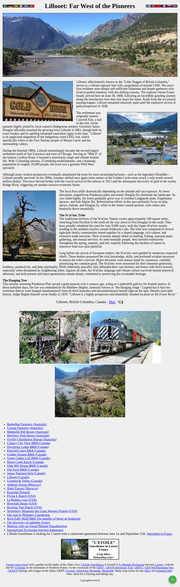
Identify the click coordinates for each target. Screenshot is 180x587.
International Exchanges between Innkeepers (35, 530)
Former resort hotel (17, 564)
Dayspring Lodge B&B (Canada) (28, 447)
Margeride (108, 570)
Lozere (159, 564)
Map (112, 302)
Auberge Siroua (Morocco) (24, 485)
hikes (147, 570)
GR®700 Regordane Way (159, 567)
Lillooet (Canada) (18, 477)
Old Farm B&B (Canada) (23, 469)
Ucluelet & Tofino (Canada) (24, 481)
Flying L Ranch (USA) (21, 496)
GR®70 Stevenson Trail (119, 567)
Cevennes (20, 567)
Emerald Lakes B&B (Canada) (26, 450)
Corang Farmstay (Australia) (25, 428)
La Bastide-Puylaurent (131, 564)
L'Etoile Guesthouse (92, 564)
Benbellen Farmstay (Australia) (27, 424)
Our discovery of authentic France (28, 522)
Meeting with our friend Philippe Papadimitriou (37, 526)
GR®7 (100, 567)
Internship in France (159, 534)
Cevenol (70, 570)
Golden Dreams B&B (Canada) (27, 454)
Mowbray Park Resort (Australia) (28, 435)
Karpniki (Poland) (18, 492)
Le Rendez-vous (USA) (22, 500)
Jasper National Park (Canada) (26, 473)
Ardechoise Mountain (88, 570)
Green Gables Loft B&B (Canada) (28, 458)
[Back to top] (172, 579)
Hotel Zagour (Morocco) (22, 488)
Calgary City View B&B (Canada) (28, 443)
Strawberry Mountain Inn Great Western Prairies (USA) (42, 511)
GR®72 (138, 567)
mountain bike (164, 570)
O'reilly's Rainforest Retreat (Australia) (31, 439)
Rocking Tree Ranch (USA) (24, 507)
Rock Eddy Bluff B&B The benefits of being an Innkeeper (44, 518)
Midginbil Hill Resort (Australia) (28, 432)
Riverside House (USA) (22, 503)
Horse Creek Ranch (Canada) (25, 462)
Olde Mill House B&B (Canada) (27, 466)
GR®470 (13, 570)
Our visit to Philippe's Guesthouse (28, 515)
